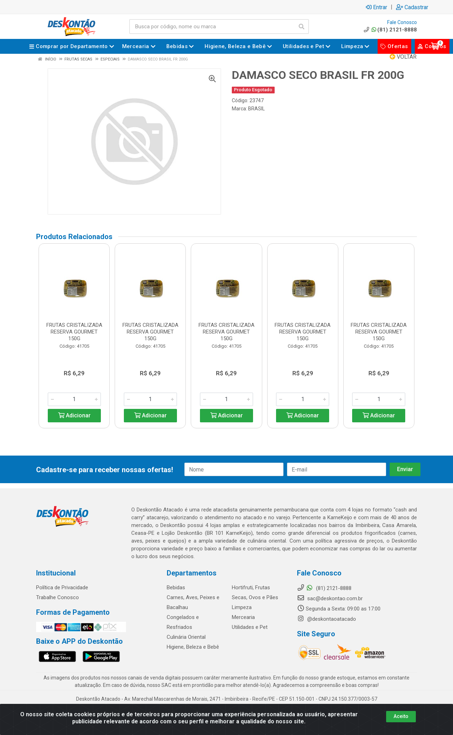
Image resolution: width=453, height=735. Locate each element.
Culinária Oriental (186, 637)
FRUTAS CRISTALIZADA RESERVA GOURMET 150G (74, 332)
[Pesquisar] (301, 26)
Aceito (401, 716)
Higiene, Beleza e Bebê (193, 647)
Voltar (403, 56)
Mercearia (243, 617)
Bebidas (176, 587)
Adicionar (74, 415)
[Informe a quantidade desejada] (74, 399)
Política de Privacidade (62, 587)
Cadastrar (412, 7)
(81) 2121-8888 (390, 30)
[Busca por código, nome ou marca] (211, 26)
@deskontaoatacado (326, 619)
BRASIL (256, 108)
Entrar (376, 7)
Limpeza (242, 607)
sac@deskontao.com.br (330, 598)
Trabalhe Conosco (57, 597)
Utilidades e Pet (250, 627)
